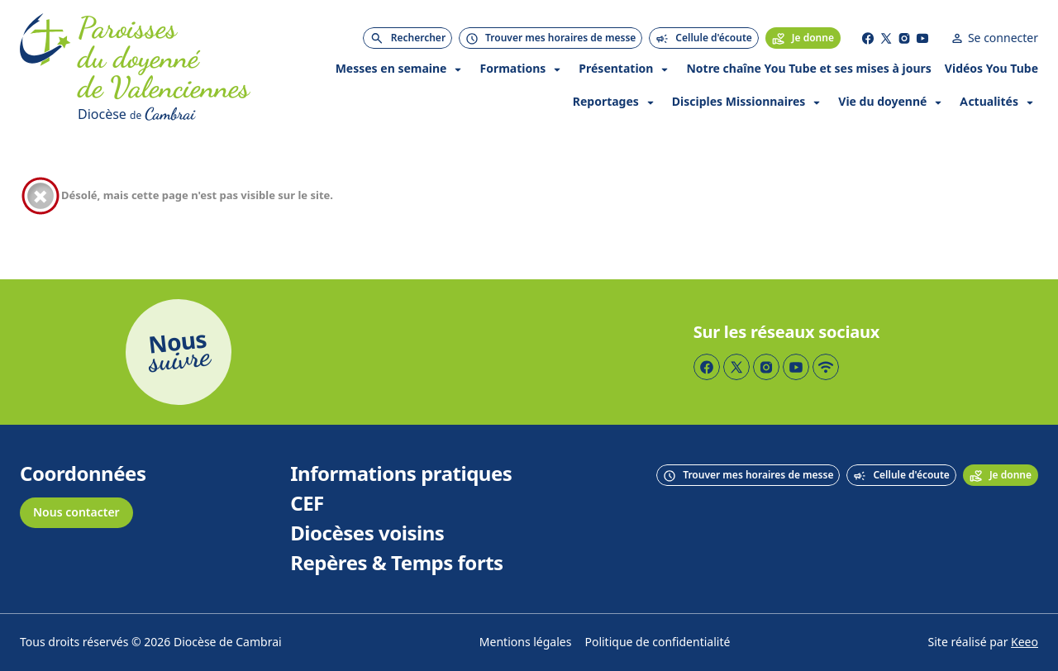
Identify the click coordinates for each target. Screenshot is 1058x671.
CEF (307, 504)
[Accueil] (45, 69)
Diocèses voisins (367, 534)
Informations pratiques (401, 474)
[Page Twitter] (886, 38)
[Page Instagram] (904, 38)
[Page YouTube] (922, 38)
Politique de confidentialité (657, 642)
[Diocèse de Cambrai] (190, 114)
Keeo (1024, 642)
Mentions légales (525, 642)
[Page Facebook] (867, 38)
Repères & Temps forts (396, 563)
